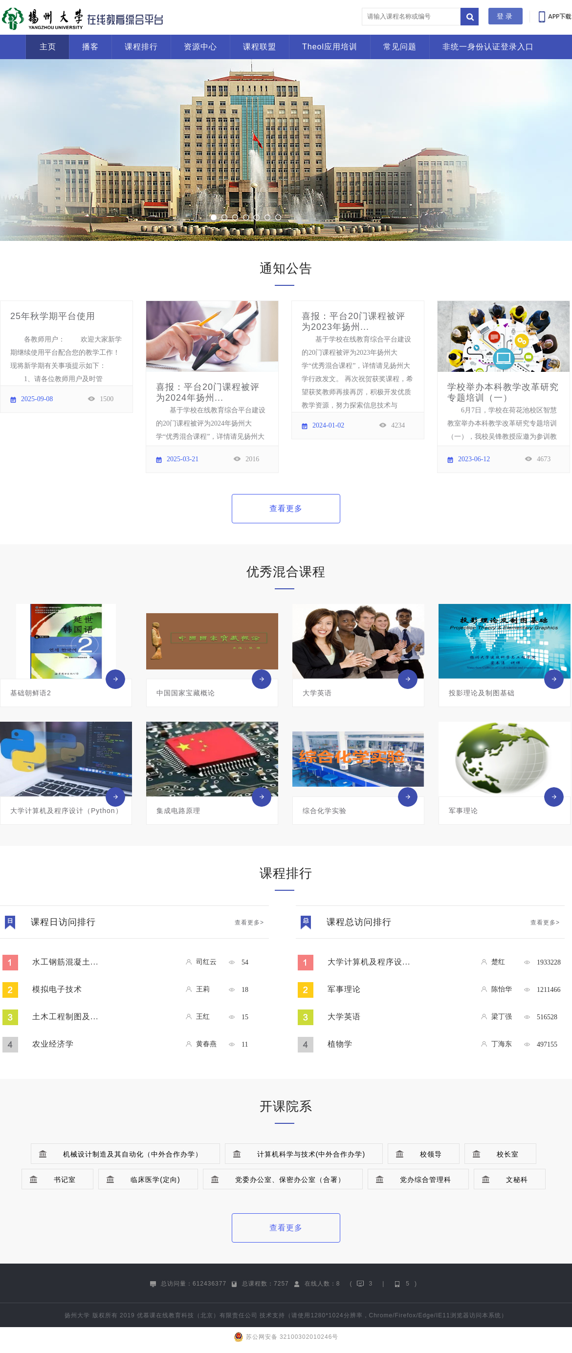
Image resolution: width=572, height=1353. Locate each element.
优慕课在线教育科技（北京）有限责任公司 (197, 1315)
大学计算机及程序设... (369, 962)
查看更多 (286, 508)
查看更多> (249, 922)
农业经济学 (53, 1044)
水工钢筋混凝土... (65, 962)
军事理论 (344, 989)
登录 (505, 16)
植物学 (340, 1044)
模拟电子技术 (57, 989)
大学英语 (344, 1016)
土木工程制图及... (65, 1016)
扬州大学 (77, 1315)
